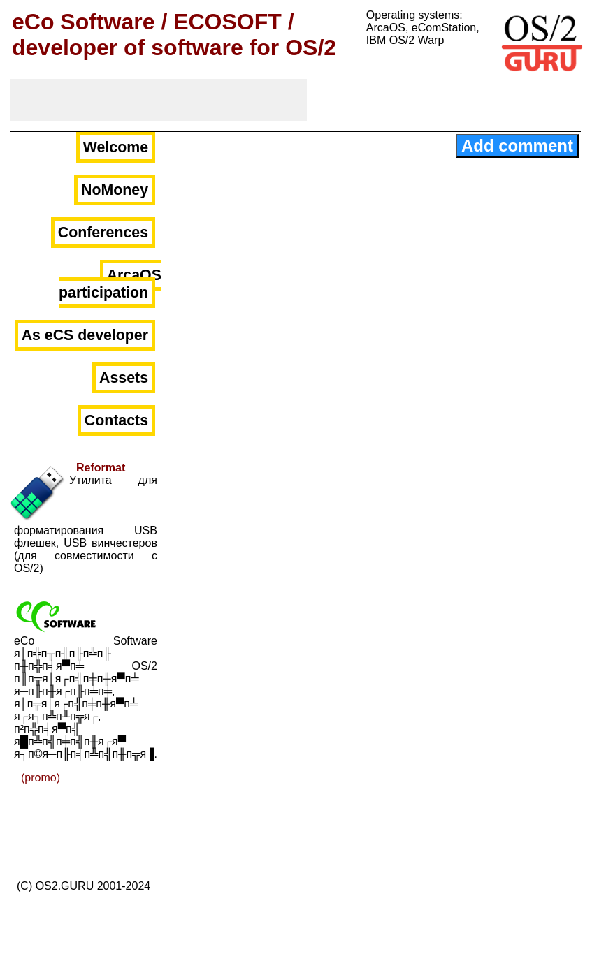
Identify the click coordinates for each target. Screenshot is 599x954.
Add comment (517, 145)
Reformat (100, 468)
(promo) (40, 778)
